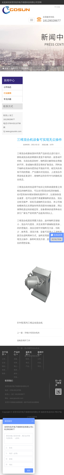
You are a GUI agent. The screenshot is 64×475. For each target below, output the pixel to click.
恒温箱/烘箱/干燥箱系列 (16, 377)
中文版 (57, 7)
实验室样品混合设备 (16, 359)
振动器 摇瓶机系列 (16, 374)
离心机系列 (16, 366)
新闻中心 (14, 68)
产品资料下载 (28, 366)
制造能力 (4, 374)
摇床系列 (16, 370)
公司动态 (7, 87)
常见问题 (7, 99)
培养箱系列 (16, 363)
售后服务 (28, 363)
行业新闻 (25, 68)
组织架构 (4, 366)
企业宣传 (4, 363)
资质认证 (4, 370)
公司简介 (4, 359)
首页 (5, 68)
